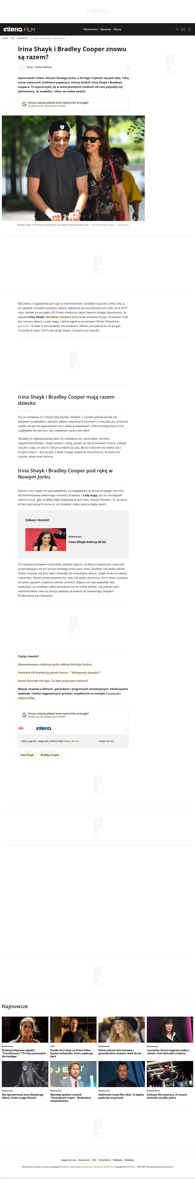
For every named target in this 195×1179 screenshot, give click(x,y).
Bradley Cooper (50, 755)
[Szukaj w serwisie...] (177, 29)
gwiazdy (23, 326)
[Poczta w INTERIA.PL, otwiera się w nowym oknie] (183, 29)
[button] (90, 29)
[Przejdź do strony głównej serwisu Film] (29, 29)
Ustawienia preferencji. (103, 1167)
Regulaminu (64, 1166)
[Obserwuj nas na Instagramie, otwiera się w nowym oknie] (122, 741)
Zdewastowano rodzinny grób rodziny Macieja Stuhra (55, 664)
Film (12, 38)
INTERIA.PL (131, 1166)
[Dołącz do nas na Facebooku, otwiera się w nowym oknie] (117, 741)
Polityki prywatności (83, 1166)
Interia (5, 38)
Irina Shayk (27, 755)
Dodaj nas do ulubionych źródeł (58, 105)
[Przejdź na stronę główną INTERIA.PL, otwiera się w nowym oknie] (13, 29)
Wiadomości (22, 38)
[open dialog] (71, 741)
